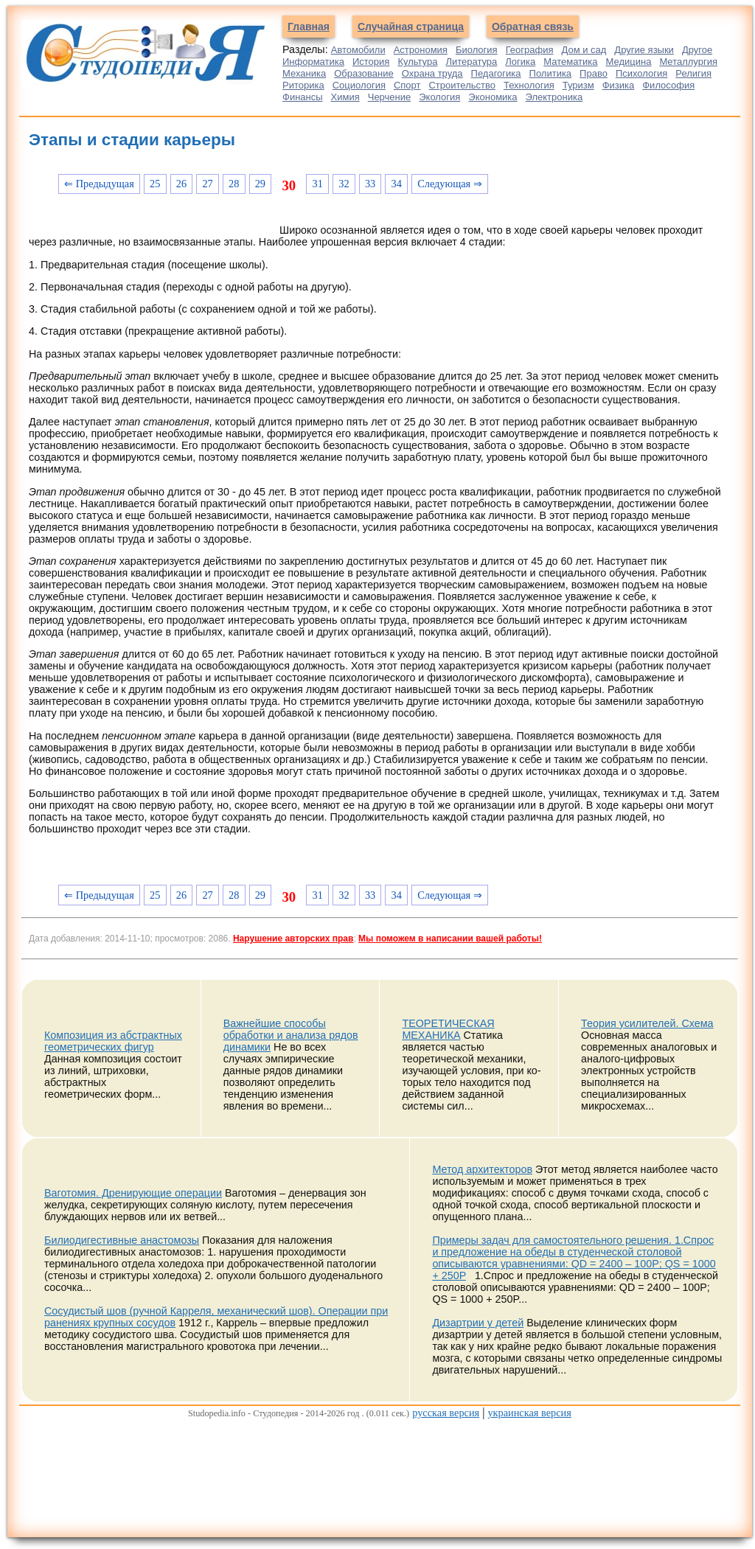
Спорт (407, 85)
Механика (304, 73)
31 (318, 183)
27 (207, 183)
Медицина (629, 61)
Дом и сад (583, 49)
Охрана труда (432, 73)
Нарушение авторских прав (293, 938)
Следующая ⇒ (449, 183)
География (530, 49)
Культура (417, 61)
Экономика (492, 96)
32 (343, 183)
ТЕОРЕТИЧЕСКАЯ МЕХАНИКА (448, 1029)
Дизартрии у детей (477, 1323)
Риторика (303, 85)
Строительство (461, 85)
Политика (550, 73)
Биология (477, 49)
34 (397, 183)
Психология (641, 73)
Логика (520, 61)
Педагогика (496, 73)
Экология (439, 96)
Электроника (554, 96)
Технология (529, 85)
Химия (345, 96)
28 (234, 183)
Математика (570, 61)
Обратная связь (533, 26)
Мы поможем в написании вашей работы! (450, 938)
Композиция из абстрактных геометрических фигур (113, 1041)
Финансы (302, 96)
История (370, 61)
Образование (364, 73)
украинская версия (529, 1413)
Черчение (389, 96)
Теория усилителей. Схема (647, 1023)
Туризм (578, 85)
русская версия (445, 1413)
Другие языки (644, 49)
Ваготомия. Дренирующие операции (133, 1193)
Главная (309, 26)
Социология (359, 85)
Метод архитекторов (482, 1169)
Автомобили (358, 49)
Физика (618, 85)
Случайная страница (411, 26)
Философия (668, 85)
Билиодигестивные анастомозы (121, 1240)
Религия (693, 73)
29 (260, 183)
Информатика (313, 61)
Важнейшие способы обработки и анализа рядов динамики (290, 1035)
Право (594, 73)
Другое (697, 49)
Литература (471, 61)
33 (370, 183)
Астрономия (421, 49)
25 (155, 183)
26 (181, 183)
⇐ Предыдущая (99, 183)
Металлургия (688, 61)
